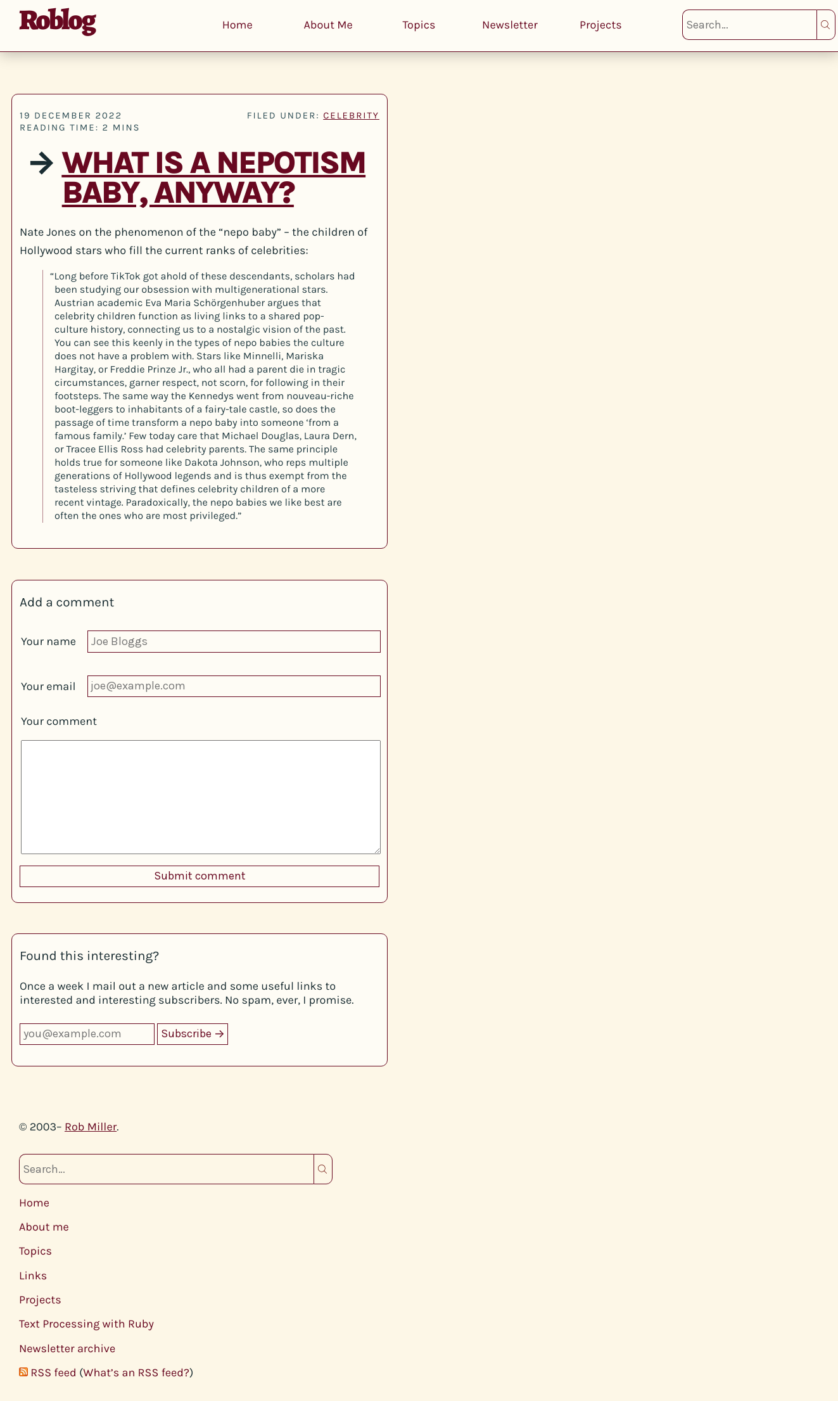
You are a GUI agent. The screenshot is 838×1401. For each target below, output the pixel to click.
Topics (418, 25)
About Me (327, 25)
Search (826, 25)
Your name (48, 641)
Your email (48, 686)
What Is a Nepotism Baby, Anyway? (213, 178)
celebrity (351, 115)
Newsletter (510, 25)
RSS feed (53, 1372)
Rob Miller (91, 1127)
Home (237, 25)
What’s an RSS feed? (136, 1372)
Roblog (56, 19)
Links (33, 1276)
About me (44, 1227)
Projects (601, 25)
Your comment (59, 721)
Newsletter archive (67, 1348)
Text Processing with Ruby (86, 1324)
